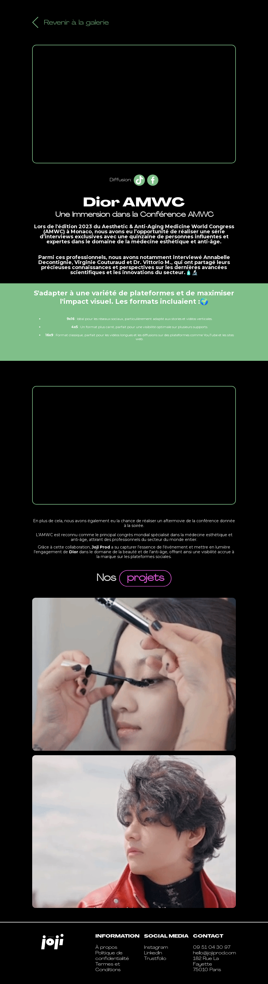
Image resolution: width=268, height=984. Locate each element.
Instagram (156, 947)
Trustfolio (155, 959)
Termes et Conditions (108, 967)
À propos (106, 947)
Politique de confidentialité (112, 956)
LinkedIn (153, 953)
